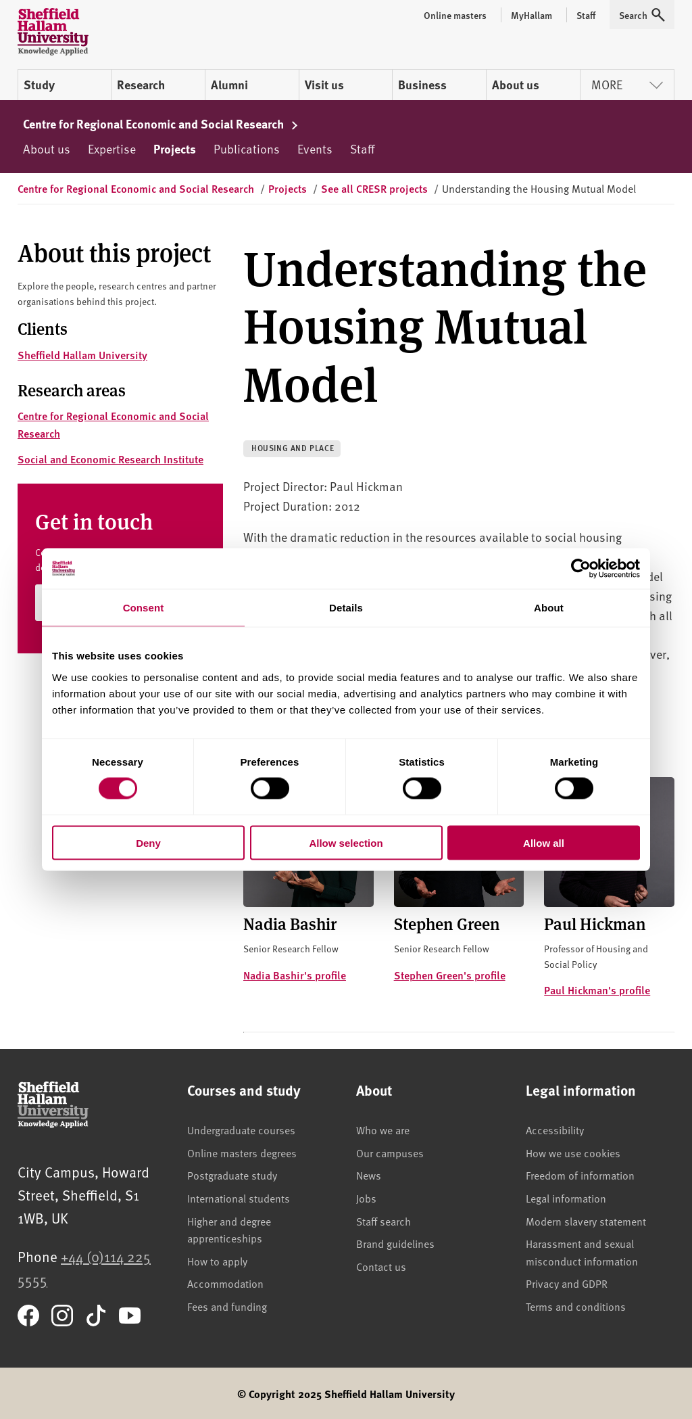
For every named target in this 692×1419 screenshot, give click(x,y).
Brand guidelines (395, 1243)
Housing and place (292, 448)
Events (314, 148)
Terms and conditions (576, 1306)
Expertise (112, 148)
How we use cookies (573, 1152)
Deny (148, 842)
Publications (247, 148)
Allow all (543, 842)
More (627, 84)
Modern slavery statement (586, 1220)
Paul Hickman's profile (597, 990)
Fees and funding (227, 1306)
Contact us (381, 1266)
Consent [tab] (143, 607)
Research (141, 84)
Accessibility (555, 1129)
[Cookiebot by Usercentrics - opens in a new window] (581, 569)
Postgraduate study (232, 1174)
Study (39, 84)
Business (422, 84)
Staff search (383, 1220)
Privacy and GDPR (567, 1283)
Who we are (383, 1129)
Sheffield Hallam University (82, 355)
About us (515, 84)
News (368, 1174)
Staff (362, 148)
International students (238, 1197)
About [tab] (549, 607)
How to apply (217, 1260)
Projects (174, 149)
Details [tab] (346, 607)
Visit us (324, 84)
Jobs (366, 1197)
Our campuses (390, 1152)
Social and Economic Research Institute (110, 459)
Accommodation (225, 1283)
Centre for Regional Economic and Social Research (161, 124)
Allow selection (345, 842)
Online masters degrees (242, 1152)
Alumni (229, 84)
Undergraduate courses (241, 1129)
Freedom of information (580, 1174)
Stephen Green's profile (449, 975)
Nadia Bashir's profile (294, 975)
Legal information (566, 1197)
